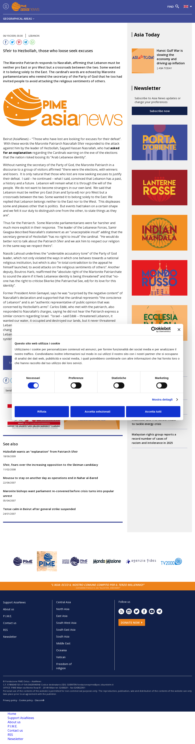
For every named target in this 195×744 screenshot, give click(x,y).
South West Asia (66, 623)
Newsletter (10, 636)
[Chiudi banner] (179, 329)
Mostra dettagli (162, 399)
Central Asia (63, 602)
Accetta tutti (153, 411)
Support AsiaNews (14, 602)
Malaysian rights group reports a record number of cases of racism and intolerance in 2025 (154, 439)
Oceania (61, 650)
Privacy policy (10, 700)
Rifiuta (41, 411)
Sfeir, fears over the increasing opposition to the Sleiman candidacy (50, 465)
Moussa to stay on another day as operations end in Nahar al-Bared (50, 478)
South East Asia (65, 629)
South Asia (62, 636)
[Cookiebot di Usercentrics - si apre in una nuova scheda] (154, 329)
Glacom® (39, 700)
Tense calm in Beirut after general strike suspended (39, 509)
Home (12, 714)
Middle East (63, 643)
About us (8, 609)
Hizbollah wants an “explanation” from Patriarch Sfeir (40, 451)
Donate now (132, 622)
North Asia (62, 609)
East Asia (61, 616)
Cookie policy (26, 700)
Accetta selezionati (97, 411)
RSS (5, 630)
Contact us (9, 623)
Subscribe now (160, 111)
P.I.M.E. (7, 616)
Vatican (61, 657)
